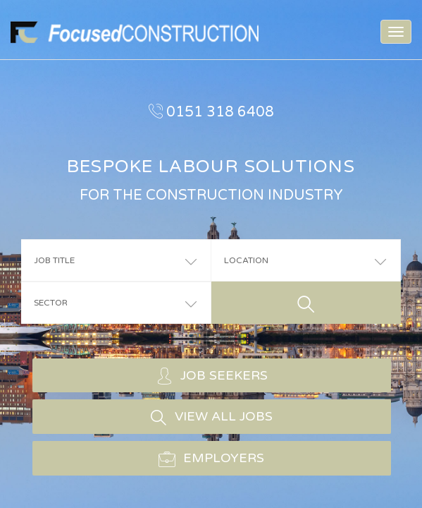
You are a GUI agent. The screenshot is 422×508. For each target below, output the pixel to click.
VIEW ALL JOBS (211, 417)
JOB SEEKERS (212, 375)
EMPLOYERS (211, 458)
